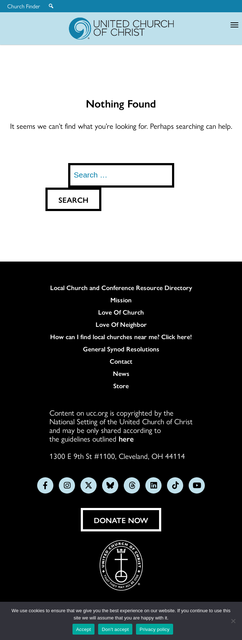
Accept (83, 629)
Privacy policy (155, 629)
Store (121, 385)
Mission (121, 299)
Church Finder (23, 6)
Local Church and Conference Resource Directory (121, 287)
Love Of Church (121, 312)
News (121, 373)
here (126, 438)
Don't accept (115, 629)
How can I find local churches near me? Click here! (121, 336)
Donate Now (121, 519)
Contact (121, 361)
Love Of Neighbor (121, 324)
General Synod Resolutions (121, 349)
